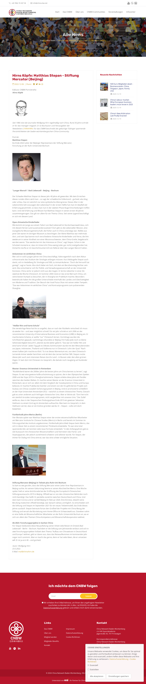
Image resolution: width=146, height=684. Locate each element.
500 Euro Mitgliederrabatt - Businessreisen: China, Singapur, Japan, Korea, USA (121, 87)
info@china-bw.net (40, 3)
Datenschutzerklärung (52, 608)
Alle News (51, 40)
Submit (88, 596)
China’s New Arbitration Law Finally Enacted (120, 114)
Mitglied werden (50, 637)
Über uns (80, 12)
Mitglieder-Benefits (51, 641)
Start (57, 12)
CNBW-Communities (96, 12)
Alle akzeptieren (96, 676)
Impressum (70, 629)
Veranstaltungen (115, 12)
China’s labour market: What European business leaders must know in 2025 (121, 102)
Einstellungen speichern (119, 676)
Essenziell (94, 665)
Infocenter (130, 12)
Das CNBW (67, 12)
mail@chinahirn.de (26, 551)
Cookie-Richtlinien (73, 637)
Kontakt (47, 645)
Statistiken (94, 669)
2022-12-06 (18, 84)
